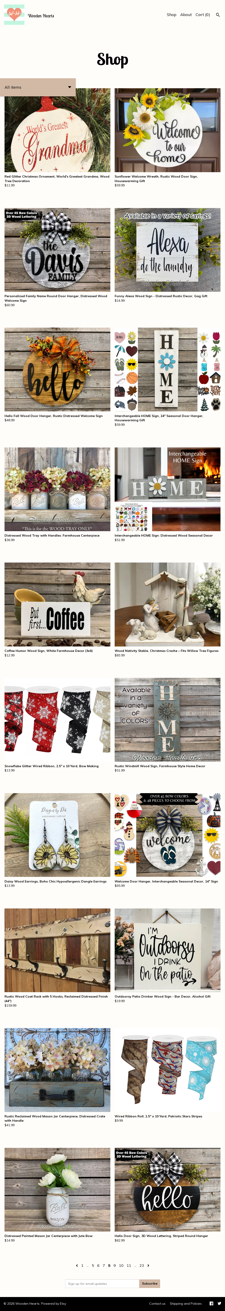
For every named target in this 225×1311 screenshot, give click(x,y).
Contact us (157, 1304)
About (186, 14)
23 (142, 1265)
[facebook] (211, 1304)
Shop (171, 14)
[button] (38, 87)
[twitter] (219, 1304)
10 (121, 1265)
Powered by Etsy (53, 1304)
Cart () (203, 14)
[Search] (218, 15)
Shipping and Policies (186, 1304)
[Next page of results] (148, 1265)
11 (129, 1265)
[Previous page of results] (77, 1265)
